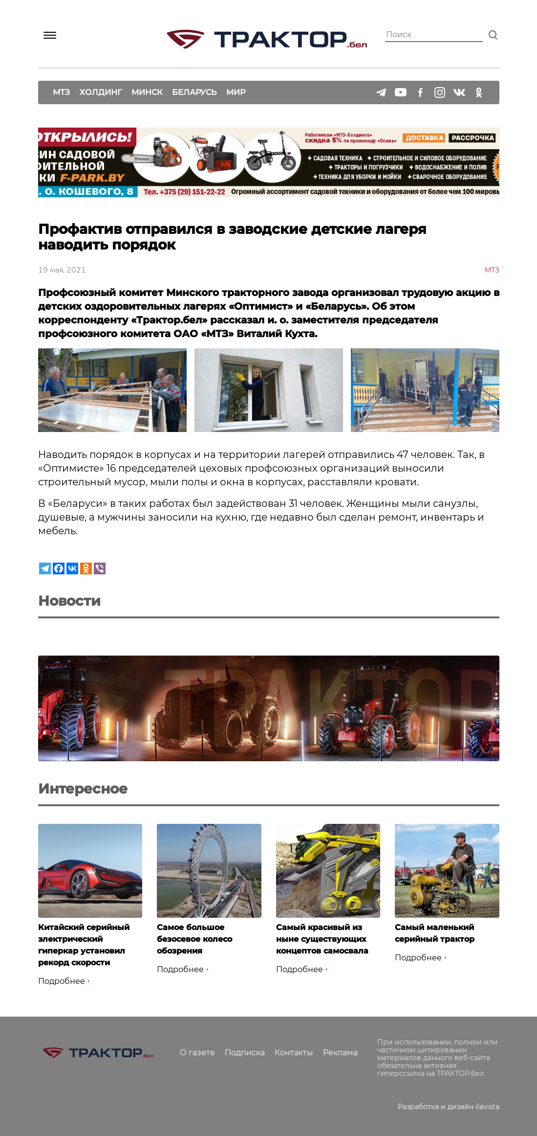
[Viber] (100, 568)
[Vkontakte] (72, 568)
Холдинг (101, 92)
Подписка (245, 1052)
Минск (146, 92)
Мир (235, 92)
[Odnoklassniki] (86, 568)
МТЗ (61, 92)
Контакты (294, 1052)
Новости (69, 601)
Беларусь (194, 92)
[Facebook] (58, 568)
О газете (197, 1052)
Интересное (83, 788)
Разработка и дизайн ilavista (448, 1107)
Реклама (340, 1052)
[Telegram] (45, 568)
